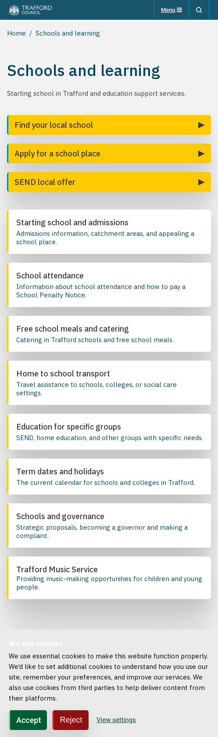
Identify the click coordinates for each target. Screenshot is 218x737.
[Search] (199, 10)
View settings (116, 720)
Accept (28, 720)
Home (16, 33)
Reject (71, 720)
